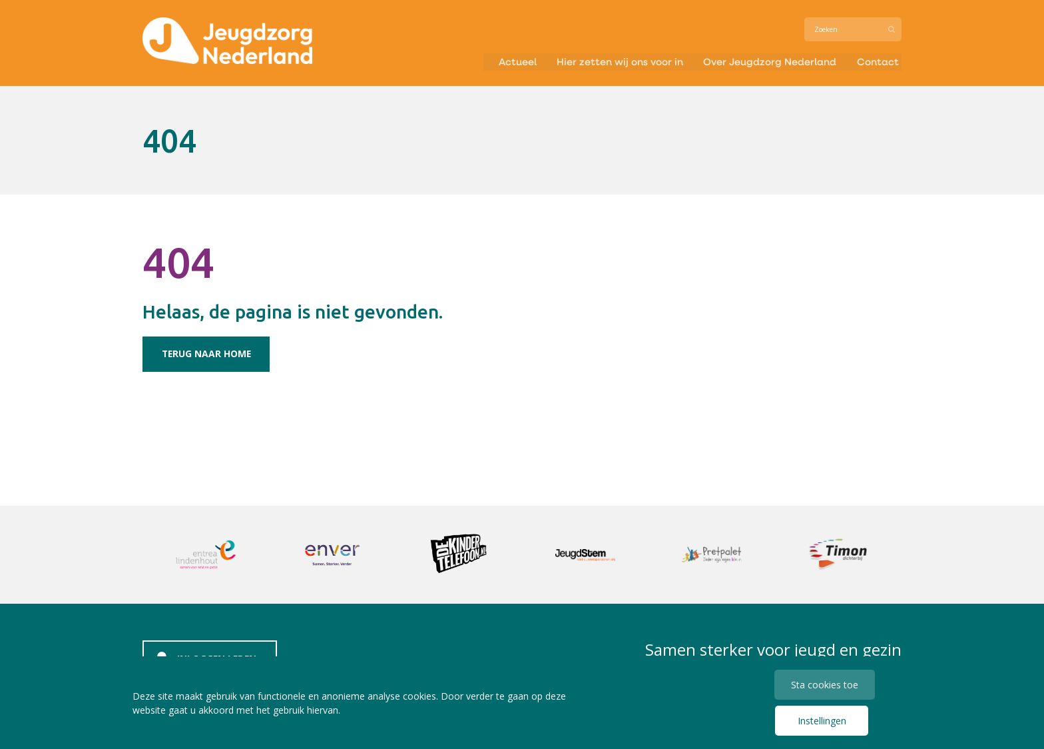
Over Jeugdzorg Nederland (767, 62)
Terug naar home (208, 353)
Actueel (502, 62)
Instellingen (821, 720)
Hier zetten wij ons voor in (610, 62)
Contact (879, 62)
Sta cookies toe (825, 684)
